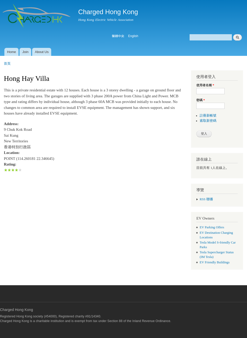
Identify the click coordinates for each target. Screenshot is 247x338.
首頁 (7, 63)
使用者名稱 (205, 85)
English (133, 36)
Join (25, 52)
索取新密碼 (208, 121)
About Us (42, 52)
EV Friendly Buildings (215, 262)
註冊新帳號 (208, 115)
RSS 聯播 (206, 199)
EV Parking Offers (212, 227)
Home (11, 52)
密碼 (200, 100)
